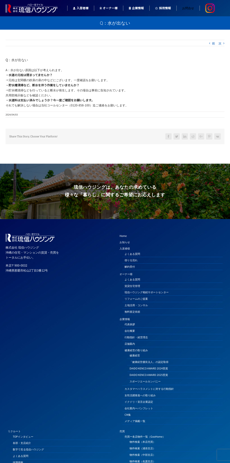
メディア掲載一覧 (135, 421)
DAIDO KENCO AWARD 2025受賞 (149, 375)
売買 (122, 431)
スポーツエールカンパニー (145, 381)
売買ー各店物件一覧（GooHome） (145, 436)
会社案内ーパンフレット (139, 408)
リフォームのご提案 (136, 298)
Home (123, 236)
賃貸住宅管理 (132, 286)
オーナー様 (126, 274)
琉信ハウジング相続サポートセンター (147, 292)
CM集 (128, 414)
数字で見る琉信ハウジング (28, 449)
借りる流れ (131, 260)
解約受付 (130, 266)
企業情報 (125, 319)
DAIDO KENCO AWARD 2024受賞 (149, 368)
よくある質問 (132, 254)
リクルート (14, 431)
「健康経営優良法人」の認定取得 (149, 362)
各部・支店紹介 (22, 443)
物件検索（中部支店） (142, 455)
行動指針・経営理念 (136, 337)
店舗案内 (130, 343)
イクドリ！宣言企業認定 (139, 402)
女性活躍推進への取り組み (140, 395)
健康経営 (135, 355)
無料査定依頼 (132, 311)
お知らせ (125, 242)
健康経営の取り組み (136, 350)
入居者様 (125, 248)
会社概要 (130, 331)
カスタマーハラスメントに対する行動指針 (149, 389)
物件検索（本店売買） (142, 442)
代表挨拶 (130, 324)
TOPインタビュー (23, 436)
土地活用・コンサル (136, 305)
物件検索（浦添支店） (142, 448)
